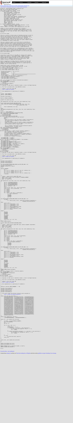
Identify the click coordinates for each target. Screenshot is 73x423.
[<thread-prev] (9, 6)
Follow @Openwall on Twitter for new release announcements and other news (15, 5)
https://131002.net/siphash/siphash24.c (12, 351)
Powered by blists (3, 419)
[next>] (4, 6)
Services (21, 2)
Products (13, 2)
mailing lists (8, 421)
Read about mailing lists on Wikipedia (23, 421)
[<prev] (1, 6)
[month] (21, 6)
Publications (29, 2)
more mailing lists (11, 419)
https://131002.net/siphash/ (8, 105)
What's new (44, 2)
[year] (24, 6)
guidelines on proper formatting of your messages (47, 421)
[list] (26, 6)
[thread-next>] (14, 6)
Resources (36, 2)
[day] (18, 6)
